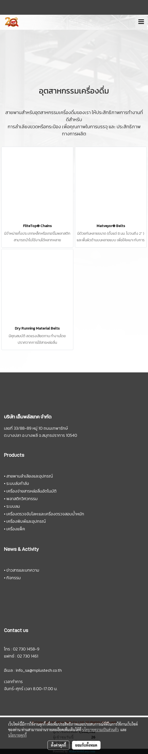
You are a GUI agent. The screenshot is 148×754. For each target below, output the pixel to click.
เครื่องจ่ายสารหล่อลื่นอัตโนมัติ (31, 491)
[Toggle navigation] (141, 22)
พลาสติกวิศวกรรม (22, 498)
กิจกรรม (13, 578)
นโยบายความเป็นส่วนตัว (100, 729)
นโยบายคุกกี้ (17, 735)
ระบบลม (13, 506)
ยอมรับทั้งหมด (86, 745)
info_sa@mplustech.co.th (39, 670)
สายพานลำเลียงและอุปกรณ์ (29, 476)
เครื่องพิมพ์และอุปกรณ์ (26, 521)
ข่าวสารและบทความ (22, 570)
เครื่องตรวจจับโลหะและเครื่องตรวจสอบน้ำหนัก (45, 514)
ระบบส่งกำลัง (17, 483)
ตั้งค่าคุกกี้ (58, 745)
